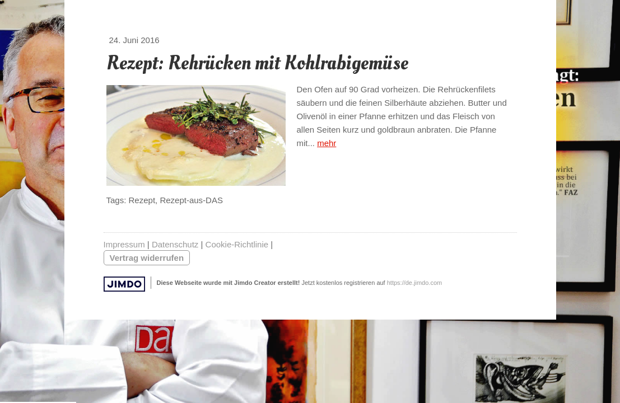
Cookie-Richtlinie (237, 244)
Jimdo (124, 284)
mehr (326, 143)
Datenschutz (175, 244)
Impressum (124, 244)
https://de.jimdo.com (414, 282)
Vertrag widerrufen (147, 258)
